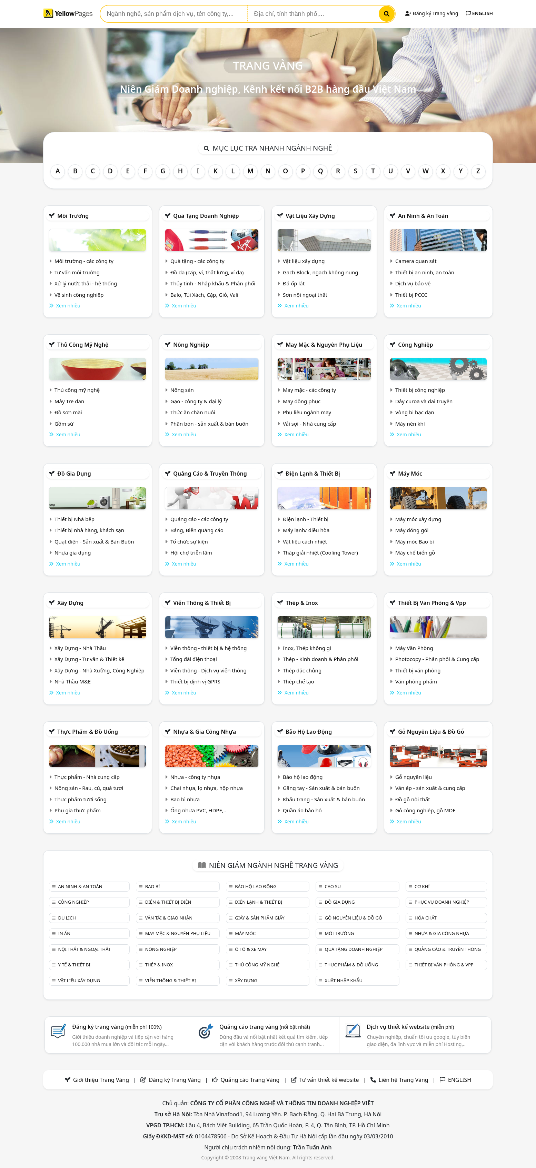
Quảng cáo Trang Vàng (249, 1080)
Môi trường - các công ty (83, 260)
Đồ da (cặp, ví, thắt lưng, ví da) (207, 272)
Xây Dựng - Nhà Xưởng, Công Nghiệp (99, 670)
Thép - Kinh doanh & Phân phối (320, 659)
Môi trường (73, 216)
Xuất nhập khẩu (344, 980)
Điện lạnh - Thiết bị (305, 519)
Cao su (333, 886)
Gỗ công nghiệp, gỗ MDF (425, 810)
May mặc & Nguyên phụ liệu (324, 344)
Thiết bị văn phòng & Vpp (432, 603)
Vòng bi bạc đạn (414, 412)
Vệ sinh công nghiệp (79, 294)
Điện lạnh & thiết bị (313, 473)
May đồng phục (301, 401)
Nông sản (182, 389)
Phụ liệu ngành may (307, 412)
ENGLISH (479, 13)
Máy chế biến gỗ (415, 552)
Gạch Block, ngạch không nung (320, 272)
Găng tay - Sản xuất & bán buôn (321, 787)
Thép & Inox (302, 603)
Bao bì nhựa (185, 799)
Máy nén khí (410, 423)
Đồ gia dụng (74, 473)
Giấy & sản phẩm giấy (259, 918)
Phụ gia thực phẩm (77, 810)
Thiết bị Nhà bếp (74, 519)
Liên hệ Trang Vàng (403, 1080)
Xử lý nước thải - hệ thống (85, 283)
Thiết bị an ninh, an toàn (424, 272)
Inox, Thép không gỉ (307, 647)
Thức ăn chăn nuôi (192, 412)
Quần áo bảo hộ (302, 810)
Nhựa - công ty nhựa (195, 776)
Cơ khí (422, 886)
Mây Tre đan (69, 401)
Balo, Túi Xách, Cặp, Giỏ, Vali (204, 294)
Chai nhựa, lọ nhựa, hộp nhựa (206, 787)
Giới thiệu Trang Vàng (101, 1080)
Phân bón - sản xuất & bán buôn (209, 423)
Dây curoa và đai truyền (424, 401)
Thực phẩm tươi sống (80, 799)
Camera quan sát (416, 260)
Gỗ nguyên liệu (413, 776)
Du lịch (67, 918)
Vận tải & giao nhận (168, 918)
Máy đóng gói (411, 530)
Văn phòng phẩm (416, 681)
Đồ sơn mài (68, 412)
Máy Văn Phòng (414, 647)
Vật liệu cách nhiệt (305, 541)
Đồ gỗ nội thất (412, 799)
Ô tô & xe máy (251, 949)
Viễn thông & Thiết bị (202, 603)
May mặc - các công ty (309, 389)
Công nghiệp (415, 344)
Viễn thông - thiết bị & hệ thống (208, 647)
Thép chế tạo (298, 681)
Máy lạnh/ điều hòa (306, 530)
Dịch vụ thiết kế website (410, 1026)
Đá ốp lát (294, 283)
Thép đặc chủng (302, 670)
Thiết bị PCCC (411, 294)
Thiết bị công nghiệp (420, 389)
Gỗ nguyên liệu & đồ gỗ (431, 731)
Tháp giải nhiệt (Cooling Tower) (320, 552)
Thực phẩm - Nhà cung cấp (87, 776)
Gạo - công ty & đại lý (196, 401)
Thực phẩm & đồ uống (87, 731)
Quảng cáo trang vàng (264, 1026)
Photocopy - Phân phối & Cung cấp (437, 659)
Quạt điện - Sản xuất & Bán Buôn (94, 541)
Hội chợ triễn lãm (191, 552)
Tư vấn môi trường (77, 272)
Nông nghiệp (191, 344)
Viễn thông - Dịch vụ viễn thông (208, 670)
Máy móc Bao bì (414, 541)
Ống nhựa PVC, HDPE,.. (198, 810)
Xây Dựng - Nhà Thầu (80, 647)
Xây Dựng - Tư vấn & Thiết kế (89, 659)
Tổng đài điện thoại (193, 659)
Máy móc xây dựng (418, 519)
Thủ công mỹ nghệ (82, 344)
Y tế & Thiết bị (74, 965)
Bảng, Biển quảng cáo (197, 530)
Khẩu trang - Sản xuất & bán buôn (324, 799)
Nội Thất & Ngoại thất (84, 949)
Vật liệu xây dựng (310, 216)
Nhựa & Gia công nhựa (204, 731)
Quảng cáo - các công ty (199, 519)
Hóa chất (426, 918)
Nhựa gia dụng (72, 552)
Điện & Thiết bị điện (168, 902)
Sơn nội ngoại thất (305, 294)
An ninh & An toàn (423, 216)
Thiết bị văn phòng (418, 670)
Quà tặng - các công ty (197, 260)
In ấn (64, 933)
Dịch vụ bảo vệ (413, 283)
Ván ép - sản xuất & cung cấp (430, 787)
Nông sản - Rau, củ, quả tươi (88, 787)
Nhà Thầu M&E (72, 681)
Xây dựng (70, 603)
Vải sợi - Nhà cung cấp (309, 423)
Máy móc (410, 473)
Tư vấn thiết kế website (329, 1080)
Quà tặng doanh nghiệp (206, 216)
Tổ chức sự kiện (189, 541)
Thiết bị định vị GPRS (195, 681)
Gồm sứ (63, 423)
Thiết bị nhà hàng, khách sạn (89, 530)
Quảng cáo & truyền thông (210, 473)
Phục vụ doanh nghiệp (442, 902)
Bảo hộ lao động (309, 731)
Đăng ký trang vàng (117, 1026)
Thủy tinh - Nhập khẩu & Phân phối (212, 283)
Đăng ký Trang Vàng (431, 13)
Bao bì (152, 886)
